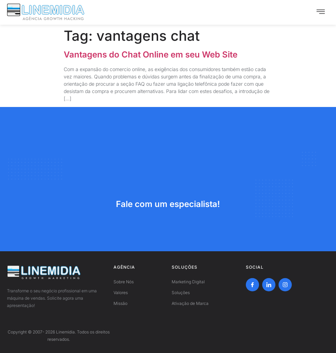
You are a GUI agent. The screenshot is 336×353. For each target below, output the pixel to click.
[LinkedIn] (268, 284)
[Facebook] (252, 284)
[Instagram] (285, 284)
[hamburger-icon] (320, 12)
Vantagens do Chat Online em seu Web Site (150, 54)
